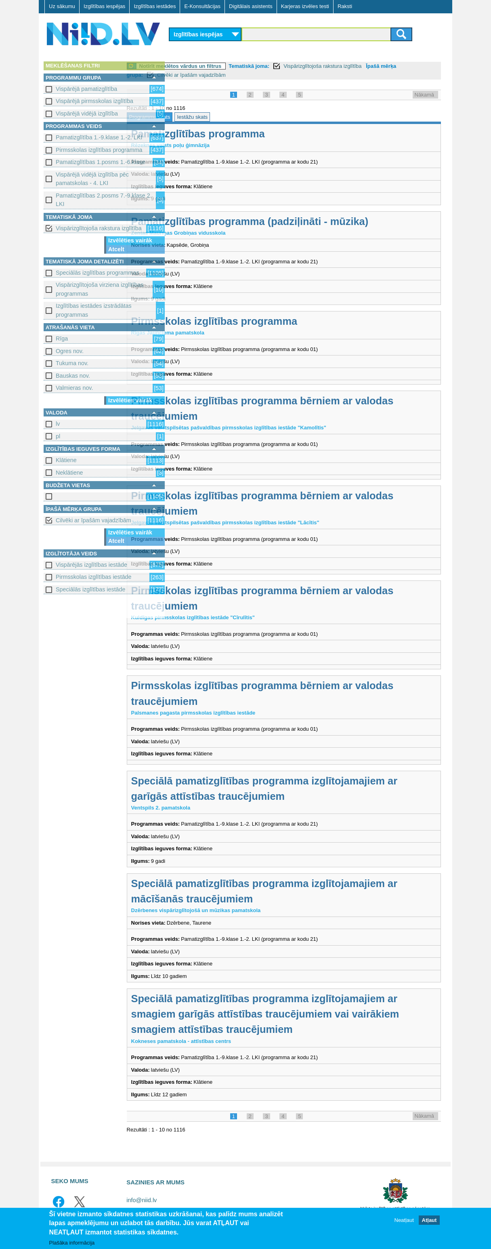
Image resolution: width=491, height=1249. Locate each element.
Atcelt (116, 249)
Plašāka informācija (72, 1243)
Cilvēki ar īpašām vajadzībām (93, 520)
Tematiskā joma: (293, 66)
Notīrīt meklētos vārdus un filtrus (225, 66)
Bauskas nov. (73, 375)
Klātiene (66, 460)
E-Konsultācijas (202, 6)
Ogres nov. (70, 351)
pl (58, 436)
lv (58, 424)
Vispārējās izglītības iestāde (91, 564)
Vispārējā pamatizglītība (86, 89)
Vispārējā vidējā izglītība (87, 113)
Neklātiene (69, 472)
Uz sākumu (62, 6)
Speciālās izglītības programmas (97, 272)
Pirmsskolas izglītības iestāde (94, 577)
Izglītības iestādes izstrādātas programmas (94, 310)
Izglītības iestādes (155, 6)
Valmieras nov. (74, 388)
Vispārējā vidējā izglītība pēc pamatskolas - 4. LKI (92, 178)
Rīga (62, 338)
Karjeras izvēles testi (305, 6)
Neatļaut (404, 1220)
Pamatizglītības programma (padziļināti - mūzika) (294, 221)
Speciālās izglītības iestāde (90, 589)
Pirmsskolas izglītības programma (99, 150)
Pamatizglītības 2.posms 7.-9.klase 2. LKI (104, 199)
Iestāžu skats (237, 117)
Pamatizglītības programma (242, 133)
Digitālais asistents (251, 6)
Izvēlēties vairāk (130, 240)
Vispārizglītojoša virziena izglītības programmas (99, 289)
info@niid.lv (141, 1200)
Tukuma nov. (72, 363)
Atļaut (429, 1220)
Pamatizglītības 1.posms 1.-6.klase (100, 162)
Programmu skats (194, 117)
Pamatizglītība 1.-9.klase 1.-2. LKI (99, 137)
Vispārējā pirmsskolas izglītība (94, 101)
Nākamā (424, 95)
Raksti (345, 6)
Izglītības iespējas (104, 6)
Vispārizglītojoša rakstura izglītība (99, 228)
